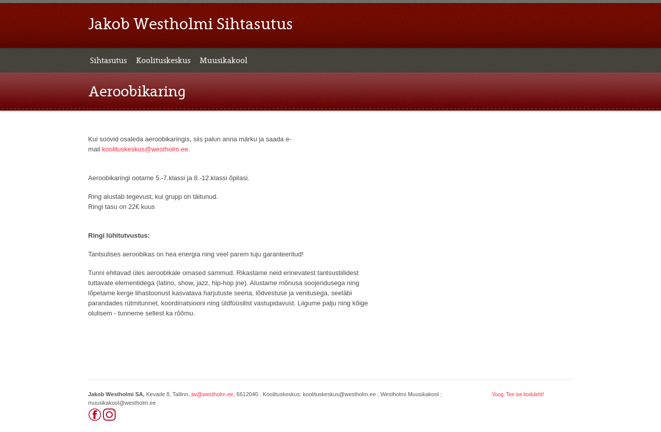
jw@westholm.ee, (213, 394)
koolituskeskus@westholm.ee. (146, 149)
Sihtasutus (108, 60)
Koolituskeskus (163, 60)
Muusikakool (223, 60)
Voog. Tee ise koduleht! (518, 394)
